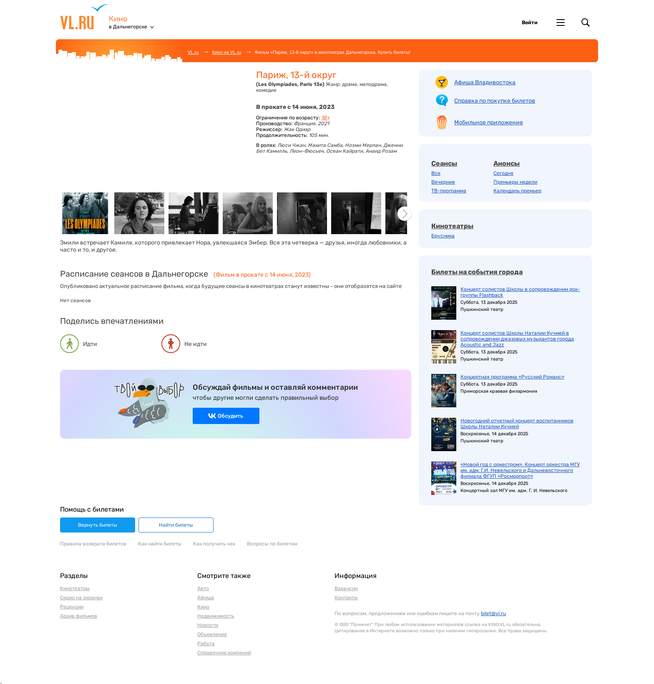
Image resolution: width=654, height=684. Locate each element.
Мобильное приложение (488, 122)
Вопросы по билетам (272, 544)
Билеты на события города (477, 272)
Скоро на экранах (81, 598)
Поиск (585, 22)
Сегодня (503, 173)
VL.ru (84, 16)
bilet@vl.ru (493, 613)
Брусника (443, 236)
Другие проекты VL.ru (560, 22)
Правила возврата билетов (93, 544)
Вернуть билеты (97, 525)
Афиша (205, 598)
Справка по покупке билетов (494, 100)
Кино (118, 19)
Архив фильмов (78, 616)
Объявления (212, 634)
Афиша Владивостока (485, 82)
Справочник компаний (224, 653)
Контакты (346, 598)
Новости (207, 625)
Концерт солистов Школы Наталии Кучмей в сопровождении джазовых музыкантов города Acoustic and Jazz (517, 339)
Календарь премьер (517, 191)
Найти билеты (176, 525)
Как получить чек (214, 544)
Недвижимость (215, 616)
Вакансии (346, 588)
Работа (206, 643)
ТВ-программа (448, 191)
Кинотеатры (452, 226)
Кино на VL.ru (226, 52)
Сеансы (444, 163)
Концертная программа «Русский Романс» (512, 377)
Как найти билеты (159, 544)
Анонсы (506, 163)
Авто (203, 588)
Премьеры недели (515, 182)
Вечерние (443, 182)
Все (435, 173)
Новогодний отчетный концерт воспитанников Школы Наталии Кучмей (517, 423)
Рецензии (71, 607)
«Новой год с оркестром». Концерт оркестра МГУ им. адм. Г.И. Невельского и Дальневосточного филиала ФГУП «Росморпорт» (520, 470)
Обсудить (230, 416)
